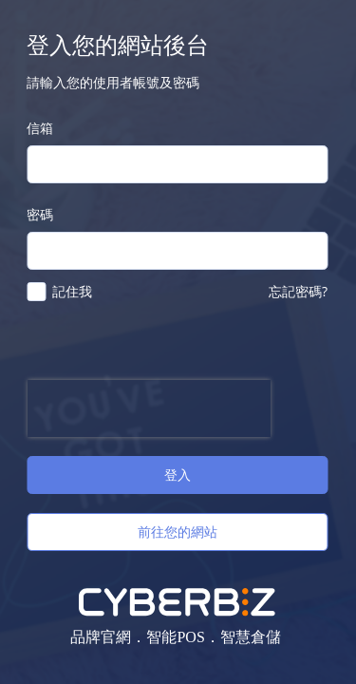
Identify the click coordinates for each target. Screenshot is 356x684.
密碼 (40, 214)
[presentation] (148, 408)
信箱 (40, 128)
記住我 (72, 291)
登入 (177, 475)
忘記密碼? (298, 291)
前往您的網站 (177, 531)
